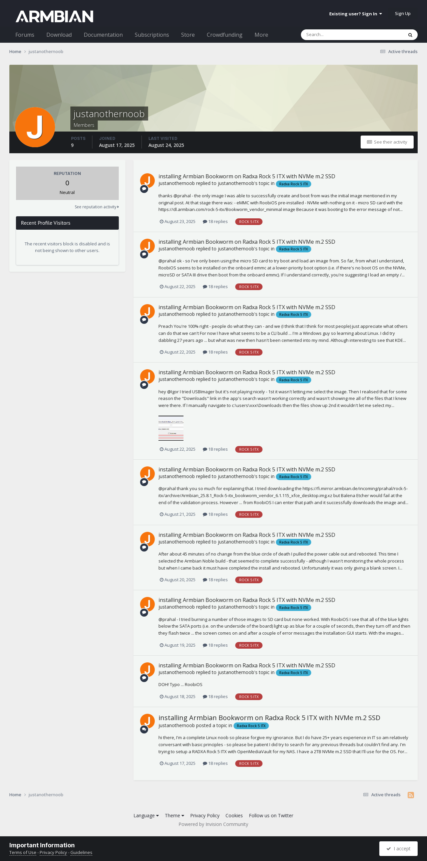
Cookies (234, 815)
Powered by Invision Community (213, 824)
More (261, 34)
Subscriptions (152, 34)
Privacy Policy (205, 815)
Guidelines (81, 852)
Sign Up (403, 13)
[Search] (334, 34)
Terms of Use (22, 852)
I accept (398, 848)
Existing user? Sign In (355, 14)
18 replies (215, 221)
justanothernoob (176, 183)
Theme (174, 815)
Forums (24, 34)
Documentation (103, 34)
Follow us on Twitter (271, 815)
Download (59, 34)
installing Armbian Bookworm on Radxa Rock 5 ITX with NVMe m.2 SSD (246, 176)
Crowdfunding (225, 34)
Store (188, 34)
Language (146, 815)
